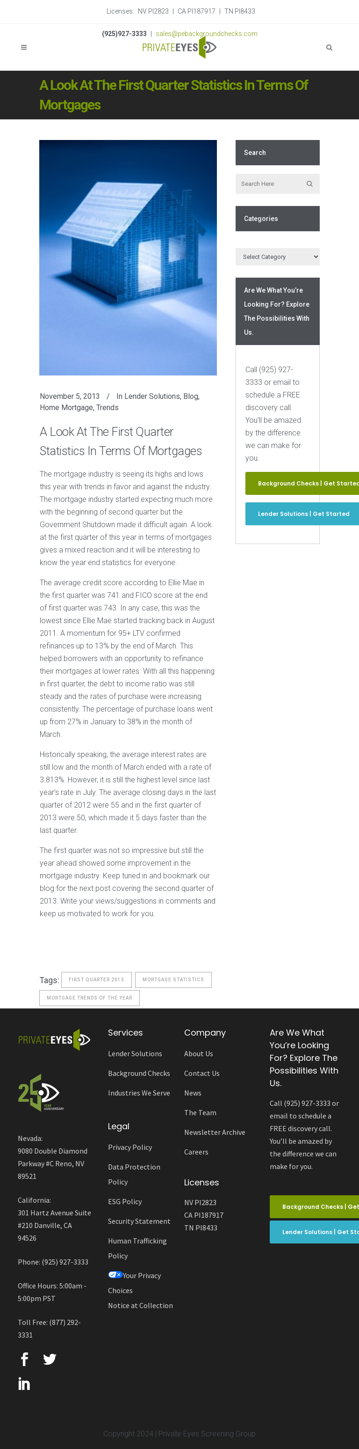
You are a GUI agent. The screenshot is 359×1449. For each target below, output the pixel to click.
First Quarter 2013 (96, 979)
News (192, 1092)
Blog (190, 396)
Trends (107, 407)
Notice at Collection (140, 1305)
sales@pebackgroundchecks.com (207, 33)
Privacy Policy (130, 1147)
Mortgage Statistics (173, 979)
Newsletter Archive (214, 1132)
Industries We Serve (139, 1092)
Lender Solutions (152, 396)
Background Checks (139, 1073)
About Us (198, 1053)
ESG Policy (125, 1201)
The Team (200, 1112)
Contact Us (202, 1073)
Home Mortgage (66, 407)
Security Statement (139, 1221)
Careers (196, 1151)
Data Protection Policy (134, 1174)
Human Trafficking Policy (137, 1248)
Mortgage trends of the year (89, 997)
